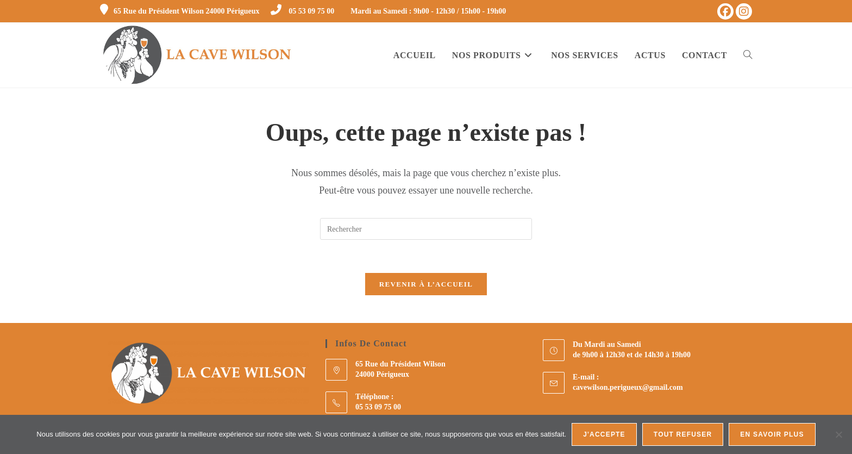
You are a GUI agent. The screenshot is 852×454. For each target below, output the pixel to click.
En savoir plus (772, 434)
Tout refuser (683, 434)
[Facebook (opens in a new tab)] (725, 11)
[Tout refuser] (838, 434)
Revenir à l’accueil (426, 284)
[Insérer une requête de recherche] (426, 229)
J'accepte (604, 434)
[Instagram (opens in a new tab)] (744, 11)
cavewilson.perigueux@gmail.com (628, 387)
